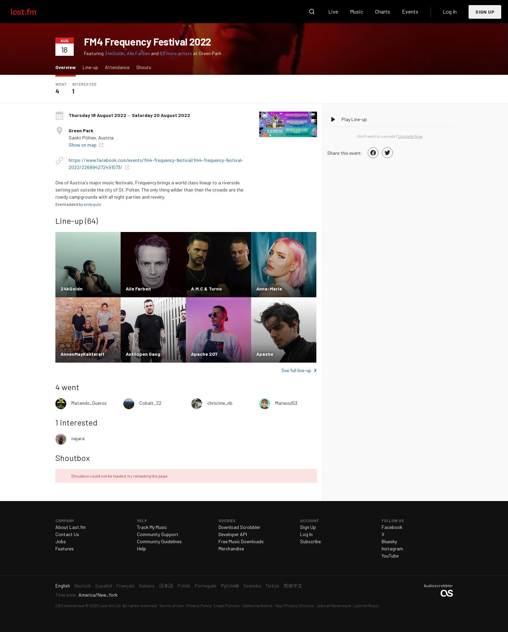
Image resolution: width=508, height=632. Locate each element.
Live (333, 11)
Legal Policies (227, 605)
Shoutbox (72, 458)
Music (356, 11)
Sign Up (484, 12)
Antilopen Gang (143, 354)
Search (311, 11)
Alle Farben (138, 53)
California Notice (257, 605)
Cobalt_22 (150, 403)
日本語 (166, 585)
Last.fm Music (366, 605)
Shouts (143, 67)
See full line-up (296, 370)
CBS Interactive (69, 605)
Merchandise (231, 548)
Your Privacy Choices (294, 605)
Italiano (147, 585)
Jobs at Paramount (333, 605)
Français (126, 585)
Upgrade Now (410, 136)
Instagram (392, 548)
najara (78, 438)
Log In (450, 11)
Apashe (264, 354)
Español (103, 585)
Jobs (60, 541)
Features (64, 548)
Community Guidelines (159, 541)
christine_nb (219, 403)
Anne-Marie (269, 289)
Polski (184, 585)
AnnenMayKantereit (82, 354)
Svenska (252, 585)
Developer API (232, 534)
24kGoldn (114, 53)
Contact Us (67, 534)
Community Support (157, 534)
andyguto (92, 204)
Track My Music (152, 527)
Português (205, 585)
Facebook (392, 527)
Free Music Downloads (241, 541)
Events (410, 11)
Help (141, 548)
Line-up (90, 67)
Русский (230, 585)
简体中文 (292, 585)
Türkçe (272, 585)
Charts (382, 11)
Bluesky (389, 541)
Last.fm (31, 11)
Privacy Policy (199, 605)
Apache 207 (204, 354)
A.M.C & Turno (206, 289)
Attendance (117, 67)
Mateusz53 (286, 403)
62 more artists (176, 53)
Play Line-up (354, 119)
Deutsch (82, 585)
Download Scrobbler (239, 527)
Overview (67, 67)
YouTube (390, 556)
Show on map (83, 145)
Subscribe (310, 541)
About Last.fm (70, 527)
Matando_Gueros (89, 403)
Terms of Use (171, 605)
